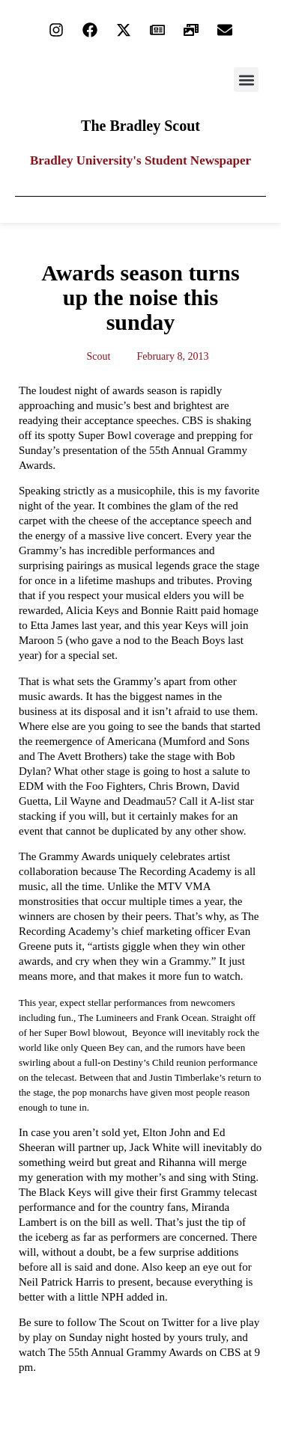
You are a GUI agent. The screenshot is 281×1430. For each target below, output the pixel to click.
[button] (246, 79)
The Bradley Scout (140, 125)
